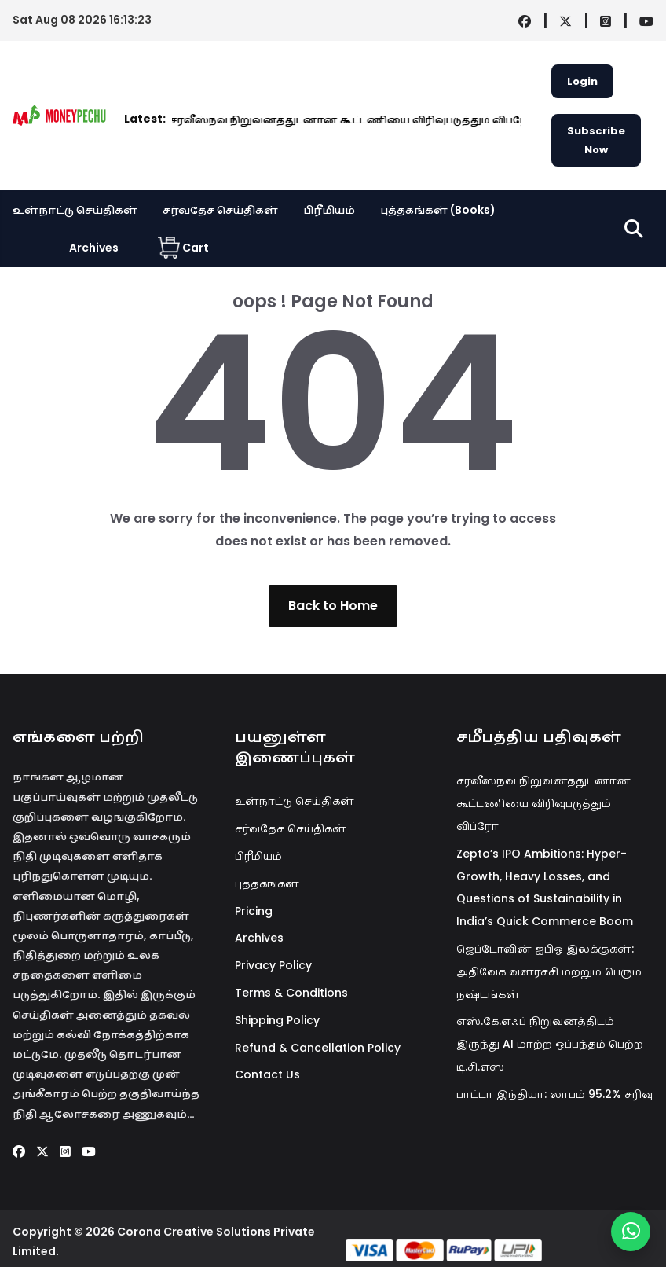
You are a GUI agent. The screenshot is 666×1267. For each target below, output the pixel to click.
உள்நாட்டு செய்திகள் (75, 210)
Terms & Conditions (291, 993)
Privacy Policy (273, 965)
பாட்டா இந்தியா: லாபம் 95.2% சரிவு (554, 1094)
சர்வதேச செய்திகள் (220, 210)
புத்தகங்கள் (267, 883)
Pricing (254, 911)
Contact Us (267, 1074)
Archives (94, 247)
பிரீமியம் (329, 210)
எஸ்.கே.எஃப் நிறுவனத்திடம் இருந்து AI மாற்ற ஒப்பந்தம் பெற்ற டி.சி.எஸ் (549, 1043)
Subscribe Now (596, 139)
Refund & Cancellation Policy (318, 1048)
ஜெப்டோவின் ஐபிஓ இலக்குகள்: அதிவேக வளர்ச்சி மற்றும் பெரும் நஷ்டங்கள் (549, 971)
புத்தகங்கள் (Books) (438, 210)
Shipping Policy (277, 1020)
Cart (183, 248)
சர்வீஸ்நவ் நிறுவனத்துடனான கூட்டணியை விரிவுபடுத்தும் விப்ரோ (242, 119)
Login (582, 81)
